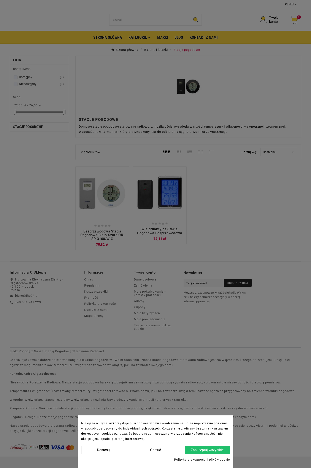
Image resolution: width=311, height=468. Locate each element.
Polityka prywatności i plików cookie (202, 459)
